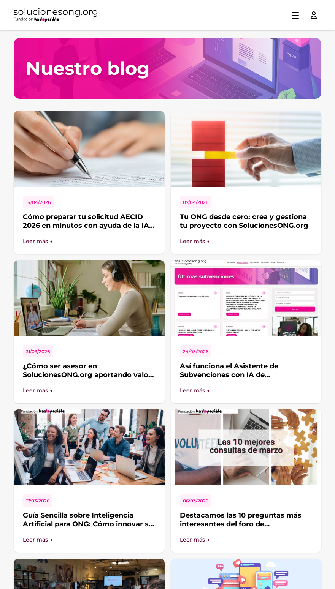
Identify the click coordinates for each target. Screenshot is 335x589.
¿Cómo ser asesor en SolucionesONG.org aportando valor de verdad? (87, 374)
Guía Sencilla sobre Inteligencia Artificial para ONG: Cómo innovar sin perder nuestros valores (89, 524)
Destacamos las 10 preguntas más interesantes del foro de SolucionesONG (241, 524)
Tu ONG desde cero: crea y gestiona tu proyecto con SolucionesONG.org (244, 221)
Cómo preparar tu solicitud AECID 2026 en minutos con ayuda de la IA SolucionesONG (86, 225)
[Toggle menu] (295, 15)
